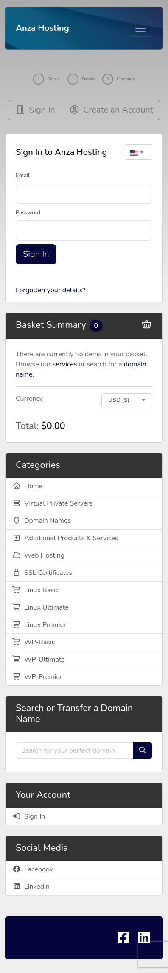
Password (28, 213)
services (65, 364)
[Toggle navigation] (140, 28)
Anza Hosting (42, 28)
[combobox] (138, 152)
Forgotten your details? (51, 290)
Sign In (36, 254)
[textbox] (138, 152)
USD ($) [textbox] (118, 400)
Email (23, 175)
